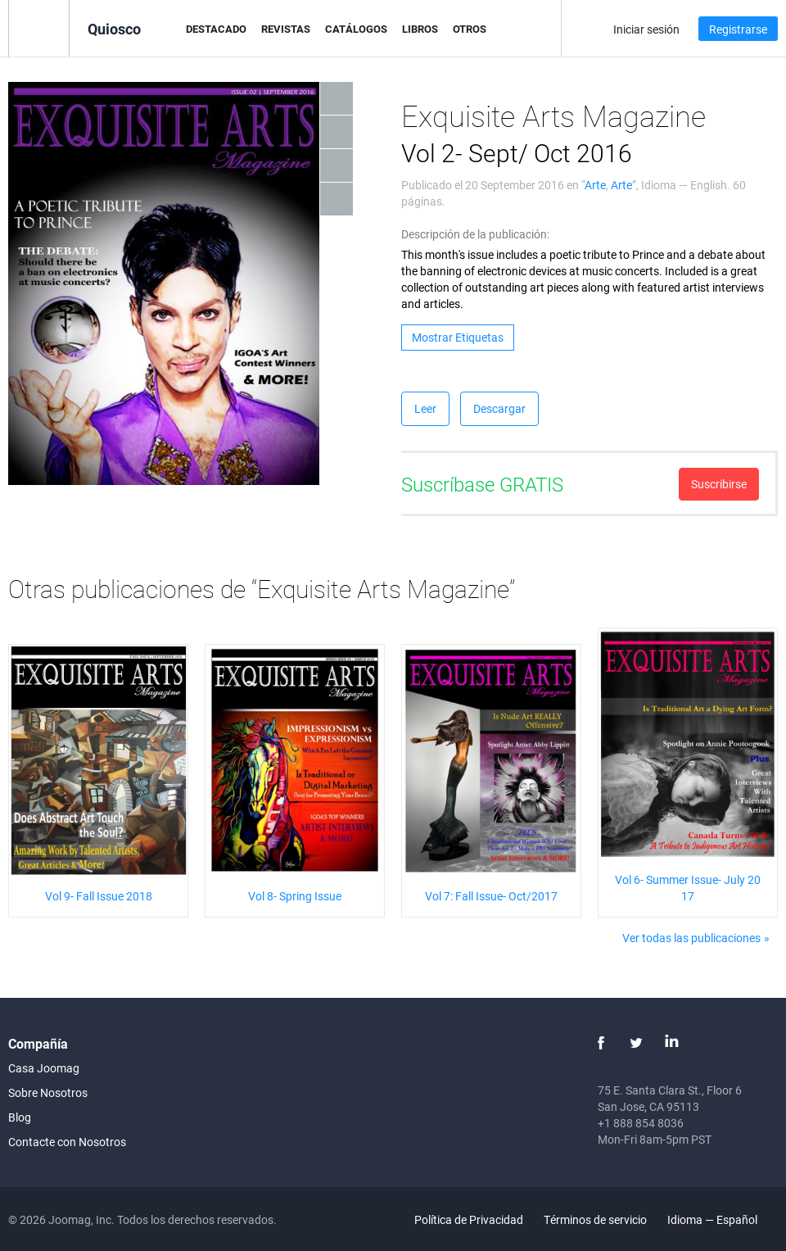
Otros (469, 28)
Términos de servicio (595, 1219)
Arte (595, 185)
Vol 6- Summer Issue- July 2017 (688, 888)
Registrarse (738, 29)
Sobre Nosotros (48, 1092)
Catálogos (356, 28)
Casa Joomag (43, 1068)
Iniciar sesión (646, 29)
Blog (19, 1117)
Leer (425, 408)
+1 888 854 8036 (641, 1123)
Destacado (216, 28)
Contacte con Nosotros (67, 1141)
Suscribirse (719, 484)
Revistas (285, 28)
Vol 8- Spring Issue (294, 896)
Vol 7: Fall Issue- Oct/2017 (491, 896)
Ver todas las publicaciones (691, 937)
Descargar (499, 408)
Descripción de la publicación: (475, 234)
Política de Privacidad (468, 1219)
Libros (420, 28)
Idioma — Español (721, 1219)
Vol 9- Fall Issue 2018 (98, 896)
